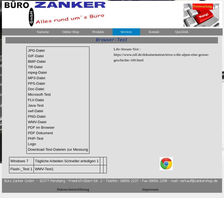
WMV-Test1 (44, 169)
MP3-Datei (36, 78)
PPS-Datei (36, 83)
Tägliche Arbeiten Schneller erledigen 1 (67, 161)
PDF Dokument (40, 133)
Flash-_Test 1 (21, 169)
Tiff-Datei (35, 67)
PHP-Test (35, 138)
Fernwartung (202, 6)
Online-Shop (70, 32)
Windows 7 (19, 161)
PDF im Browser (41, 127)
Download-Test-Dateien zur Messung (58, 149)
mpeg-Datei (37, 72)
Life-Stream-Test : (127, 49)
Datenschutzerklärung (73, 189)
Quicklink (182, 32)
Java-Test (35, 105)
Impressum (150, 189)
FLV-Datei (36, 100)
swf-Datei (35, 111)
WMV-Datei (37, 122)
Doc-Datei (36, 89)
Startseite (43, 32)
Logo (32, 144)
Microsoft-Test (39, 94)
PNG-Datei (36, 116)
